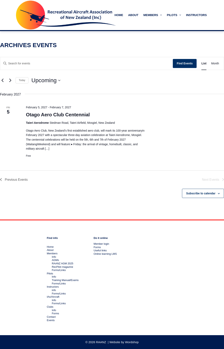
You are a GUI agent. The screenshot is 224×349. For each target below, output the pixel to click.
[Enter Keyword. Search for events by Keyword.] (86, 63)
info (54, 290)
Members (153, 15)
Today (22, 80)
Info (54, 256)
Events (51, 320)
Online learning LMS (105, 253)
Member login (101, 243)
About (133, 15)
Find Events (185, 63)
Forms (55, 313)
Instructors (199, 15)
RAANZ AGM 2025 (62, 263)
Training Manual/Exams (65, 280)
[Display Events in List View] (203, 63)
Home (119, 15)
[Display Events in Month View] (215, 63)
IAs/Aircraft (53, 296)
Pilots (175, 15)
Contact (51, 316)
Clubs (50, 306)
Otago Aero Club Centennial (58, 114)
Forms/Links (59, 270)
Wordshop (132, 342)
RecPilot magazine (62, 266)
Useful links (100, 250)
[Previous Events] (2, 80)
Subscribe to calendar (200, 193)
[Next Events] (10, 80)
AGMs (55, 260)
